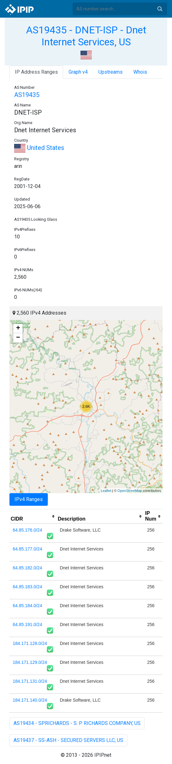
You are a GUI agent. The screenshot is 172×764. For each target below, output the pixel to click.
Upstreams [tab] (110, 72)
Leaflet (106, 491)
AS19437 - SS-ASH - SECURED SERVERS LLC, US (68, 740)
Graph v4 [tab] (78, 72)
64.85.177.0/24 (27, 548)
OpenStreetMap (130, 491)
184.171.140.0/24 (30, 700)
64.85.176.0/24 (27, 530)
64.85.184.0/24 (27, 605)
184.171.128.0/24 (30, 643)
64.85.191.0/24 (27, 624)
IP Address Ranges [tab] (36, 72)
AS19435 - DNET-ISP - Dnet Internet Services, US (86, 36)
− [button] (18, 338)
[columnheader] (33, 516)
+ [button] (18, 328)
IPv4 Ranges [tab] (28, 499)
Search (159, 8)
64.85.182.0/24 (27, 567)
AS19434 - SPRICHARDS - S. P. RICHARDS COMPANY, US (77, 723)
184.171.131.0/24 (30, 681)
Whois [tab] (140, 72)
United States (39, 147)
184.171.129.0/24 (30, 662)
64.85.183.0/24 (27, 586)
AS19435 (26, 95)
